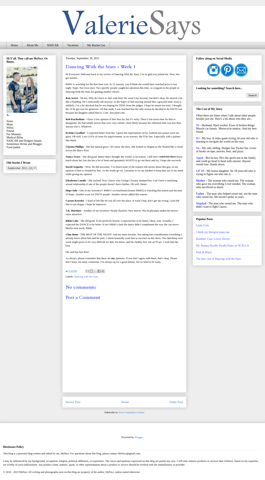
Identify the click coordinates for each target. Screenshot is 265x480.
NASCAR (53, 45)
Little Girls (202, 225)
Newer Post (73, 402)
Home (14, 45)
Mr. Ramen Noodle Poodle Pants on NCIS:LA (222, 245)
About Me (32, 45)
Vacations (72, 45)
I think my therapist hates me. (213, 232)
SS (197, 125)
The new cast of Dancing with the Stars (218, 258)
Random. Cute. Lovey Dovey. (213, 238)
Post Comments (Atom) (131, 412)
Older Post (176, 402)
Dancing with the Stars (86, 276)
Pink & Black (204, 252)
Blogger (139, 437)
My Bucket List (96, 45)
